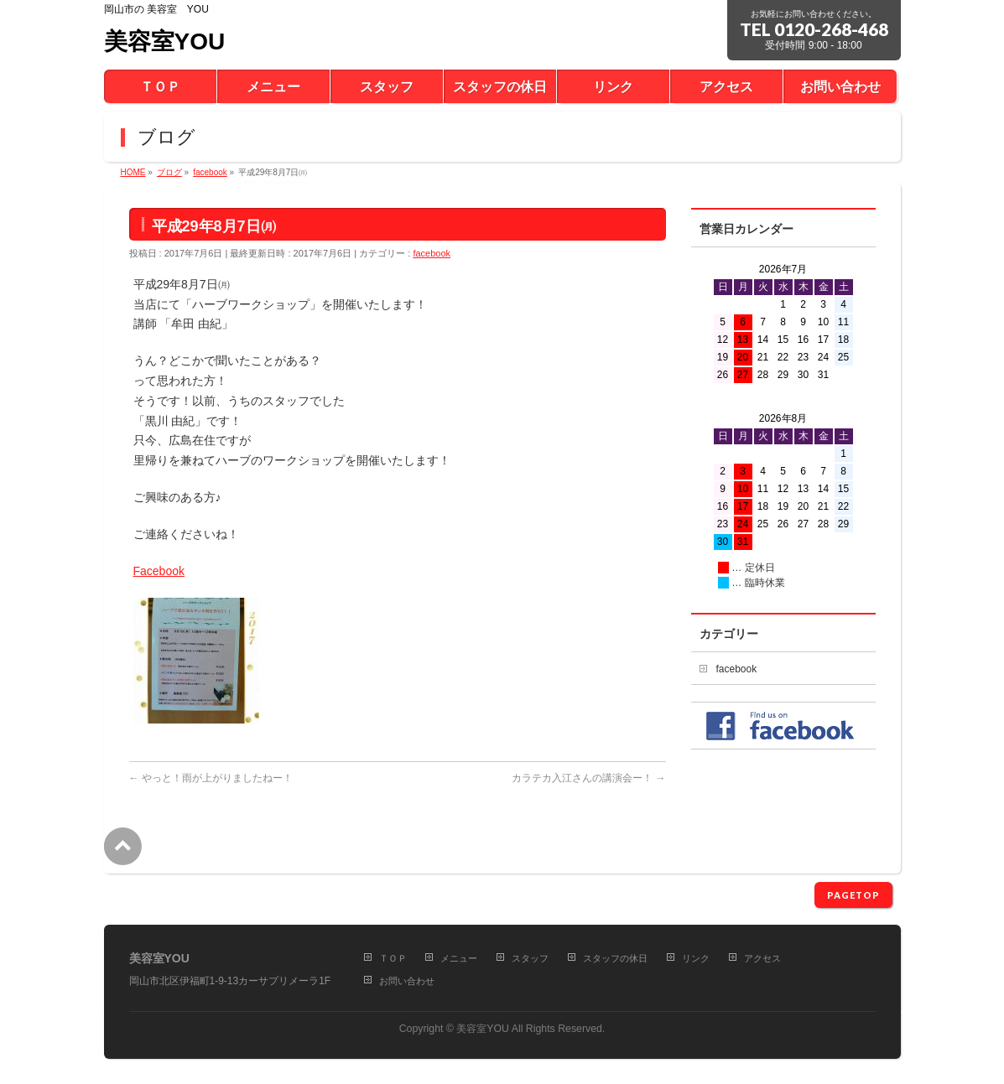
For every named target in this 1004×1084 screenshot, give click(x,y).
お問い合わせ (406, 981)
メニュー (458, 958)
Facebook (159, 571)
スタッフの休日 (615, 958)
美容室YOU (165, 41)
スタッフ (530, 958)
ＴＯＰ (393, 958)
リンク (696, 958)
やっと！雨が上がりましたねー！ (211, 778)
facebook (431, 253)
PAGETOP (853, 895)
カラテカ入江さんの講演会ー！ (588, 778)
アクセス (762, 958)
